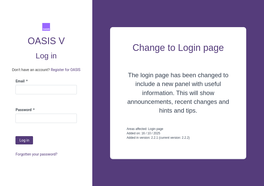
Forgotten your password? (36, 154)
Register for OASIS (65, 70)
